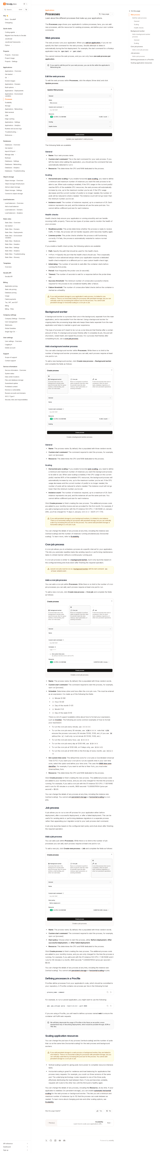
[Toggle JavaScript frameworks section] (16, 42)
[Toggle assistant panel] (26, 9)
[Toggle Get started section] (16, 74)
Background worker (138, 31)
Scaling (136, 24)
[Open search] (13, 9)
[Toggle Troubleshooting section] (16, 132)
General (136, 21)
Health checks (139, 28)
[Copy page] (104, 14)
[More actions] (112, 14)
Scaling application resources (141, 63)
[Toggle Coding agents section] (16, 32)
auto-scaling (93, 179)
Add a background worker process (141, 35)
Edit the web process (139, 18)
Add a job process (138, 56)
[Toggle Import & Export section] (16, 151)
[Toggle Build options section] (16, 87)
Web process (135, 15)
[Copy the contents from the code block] (107, 992)
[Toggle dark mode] (25, 3)
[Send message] (111, 1131)
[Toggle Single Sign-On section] (16, 331)
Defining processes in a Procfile (142, 59)
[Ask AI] (110, 992)
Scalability (75, 537)
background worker (79, 560)
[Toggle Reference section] (16, 135)
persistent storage (79, 797)
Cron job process (137, 46)
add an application (93, 43)
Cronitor (58, 720)
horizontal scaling (96, 797)
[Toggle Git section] (16, 77)
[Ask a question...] (79, 1130)
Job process (135, 53)
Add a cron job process (140, 50)
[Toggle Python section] (16, 45)
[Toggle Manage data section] (16, 154)
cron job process (71, 339)
